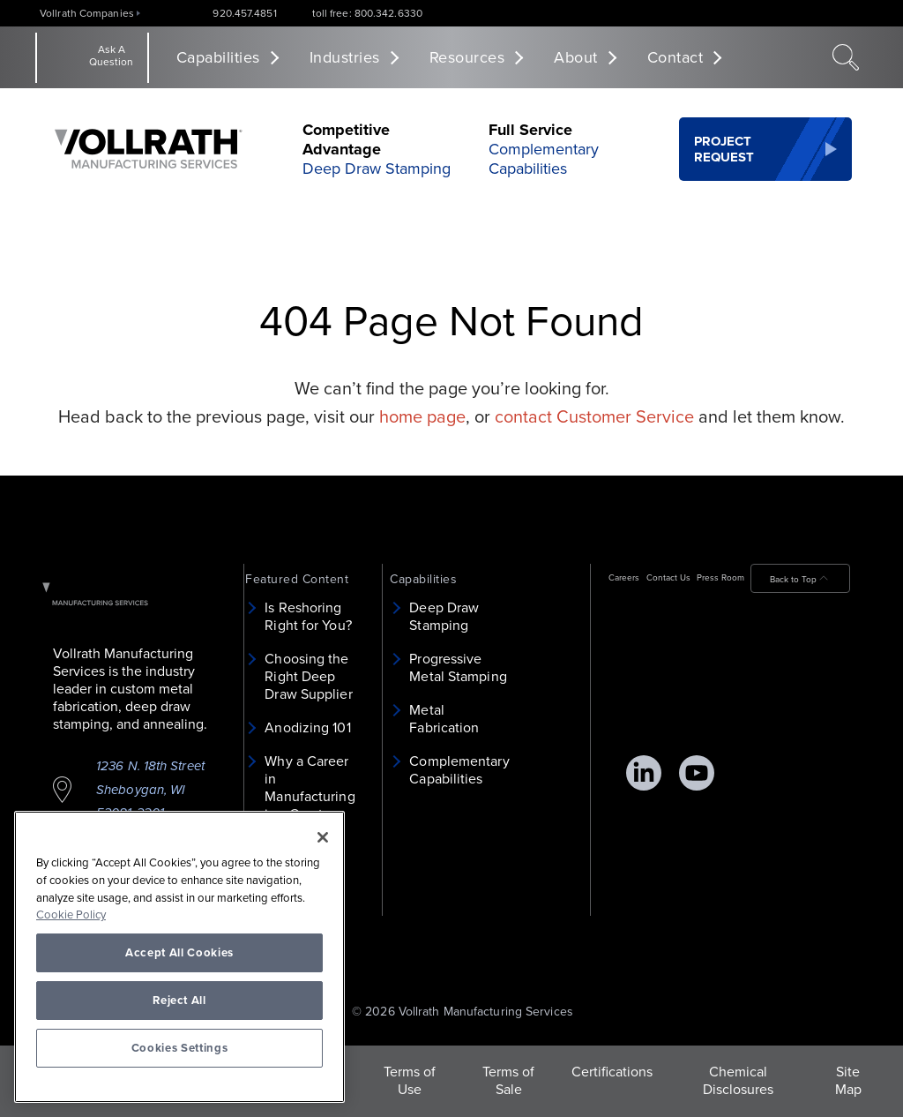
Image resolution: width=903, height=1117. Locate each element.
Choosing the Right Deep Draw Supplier (308, 676)
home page (422, 417)
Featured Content (296, 579)
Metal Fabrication (444, 719)
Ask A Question (111, 55)
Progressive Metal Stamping (457, 668)
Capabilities (218, 57)
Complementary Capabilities (544, 158)
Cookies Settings (179, 1048)
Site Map (848, 1080)
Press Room (720, 578)
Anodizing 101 (307, 728)
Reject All (179, 1000)
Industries (345, 57)
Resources (467, 57)
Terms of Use (410, 1080)
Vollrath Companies (87, 13)
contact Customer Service (594, 417)
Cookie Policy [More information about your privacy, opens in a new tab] (71, 915)
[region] (179, 957)
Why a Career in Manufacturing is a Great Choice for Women (309, 805)
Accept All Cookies (179, 953)
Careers (623, 578)
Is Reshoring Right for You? (308, 616)
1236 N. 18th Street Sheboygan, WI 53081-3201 (150, 789)
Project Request (724, 149)
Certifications (612, 1072)
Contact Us (668, 578)
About (576, 57)
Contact (675, 57)
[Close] (322, 837)
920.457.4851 (244, 13)
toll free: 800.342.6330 (367, 13)
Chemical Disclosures (738, 1080)
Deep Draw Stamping (376, 168)
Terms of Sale (508, 1080)
